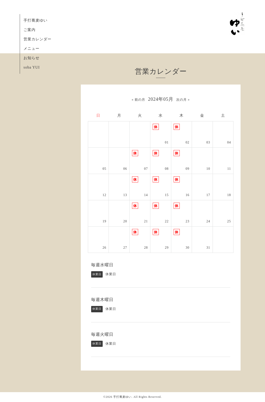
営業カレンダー (37, 39)
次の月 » (183, 99)
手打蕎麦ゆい (35, 20)
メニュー (31, 48)
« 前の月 (138, 99)
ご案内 (29, 30)
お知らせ (31, 58)
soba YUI (31, 67)
